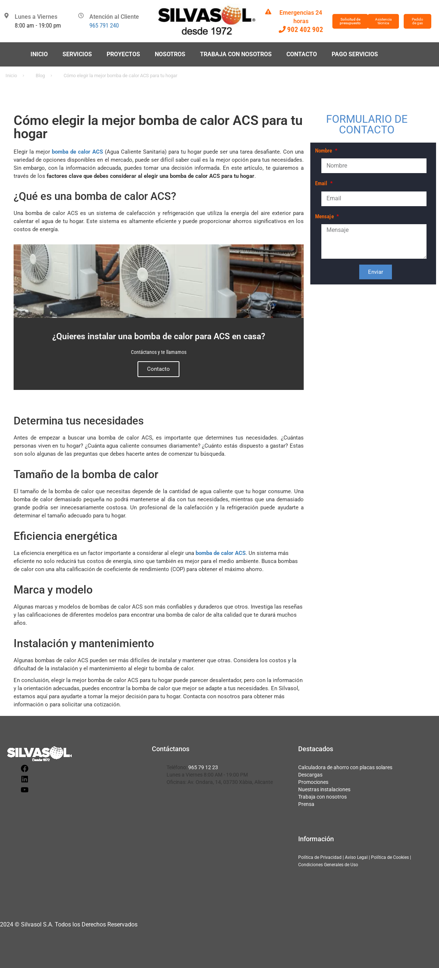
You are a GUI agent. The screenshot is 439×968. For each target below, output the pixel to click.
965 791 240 (104, 25)
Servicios (77, 54)
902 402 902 (305, 29)
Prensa (306, 804)
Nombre (324, 150)
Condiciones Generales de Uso (328, 864)
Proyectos (123, 54)
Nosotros (170, 54)
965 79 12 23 (203, 767)
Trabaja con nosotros (236, 54)
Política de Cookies (390, 857)
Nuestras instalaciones (324, 789)
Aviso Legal (356, 857)
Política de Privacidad (320, 857)
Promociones (313, 782)
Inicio (39, 54)
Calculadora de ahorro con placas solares (345, 767)
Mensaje (325, 216)
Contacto (301, 54)
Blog (40, 75)
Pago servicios (355, 54)
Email (322, 183)
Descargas (310, 775)
